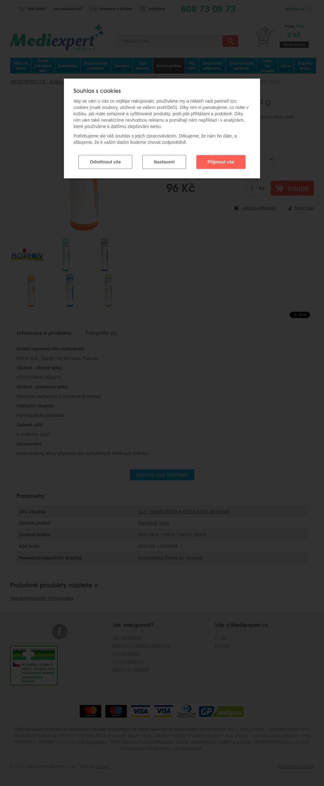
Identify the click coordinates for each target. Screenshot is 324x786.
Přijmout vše (221, 161)
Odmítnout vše (105, 161)
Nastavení (164, 161)
